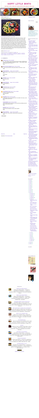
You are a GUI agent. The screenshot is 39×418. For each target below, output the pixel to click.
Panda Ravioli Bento (33, 225)
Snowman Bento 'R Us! (22, 343)
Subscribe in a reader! (31, 17)
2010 (30, 242)
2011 (30, 192)
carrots (19, 53)
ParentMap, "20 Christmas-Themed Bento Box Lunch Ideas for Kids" (32, 123)
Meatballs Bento (32, 219)
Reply (4, 68)
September (32, 197)
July (31, 232)
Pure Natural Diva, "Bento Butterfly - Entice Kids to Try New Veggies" (32, 110)
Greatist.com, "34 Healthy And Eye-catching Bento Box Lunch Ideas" (32, 159)
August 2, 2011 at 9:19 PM (16, 66)
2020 (30, 181)
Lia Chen (4, 60)
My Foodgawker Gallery (31, 162)
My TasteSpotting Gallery (32, 163)
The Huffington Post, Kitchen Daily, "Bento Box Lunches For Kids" (32, 68)
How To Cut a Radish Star (21, 313)
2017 (30, 184)
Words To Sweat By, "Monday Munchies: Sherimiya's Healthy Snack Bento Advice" (33, 107)
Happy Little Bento (19, 4)
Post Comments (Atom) (8, 135)
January (31, 240)
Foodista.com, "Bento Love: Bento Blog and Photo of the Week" (32, 126)
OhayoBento (5, 96)
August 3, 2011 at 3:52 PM (10, 107)
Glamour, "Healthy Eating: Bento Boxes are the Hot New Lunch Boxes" (33, 72)
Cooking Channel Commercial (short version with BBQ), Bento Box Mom (32, 132)
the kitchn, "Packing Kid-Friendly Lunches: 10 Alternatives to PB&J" (32, 80)
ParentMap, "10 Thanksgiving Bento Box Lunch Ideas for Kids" (32, 118)
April (31, 236)
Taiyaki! (21, 325)
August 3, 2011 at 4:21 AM (11, 96)
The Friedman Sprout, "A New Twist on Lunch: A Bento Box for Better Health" (32, 104)
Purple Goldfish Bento (33, 202)
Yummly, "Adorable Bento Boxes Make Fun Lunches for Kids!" (33, 152)
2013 (30, 189)
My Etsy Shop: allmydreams (32, 164)
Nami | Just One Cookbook (7, 66)
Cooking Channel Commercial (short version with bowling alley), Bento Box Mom (32, 135)
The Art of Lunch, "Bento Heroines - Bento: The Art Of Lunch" (32, 98)
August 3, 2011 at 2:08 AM (14, 91)
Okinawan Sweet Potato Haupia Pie (21, 301)
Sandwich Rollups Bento (6, 18)
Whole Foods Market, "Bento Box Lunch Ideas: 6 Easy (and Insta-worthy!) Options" (32, 60)
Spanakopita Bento (33, 207)
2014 (30, 188)
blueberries (14, 53)
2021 (30, 180)
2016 (30, 185)
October (31, 196)
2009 (30, 243)
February (31, 239)
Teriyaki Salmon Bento (33, 227)
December (31, 193)
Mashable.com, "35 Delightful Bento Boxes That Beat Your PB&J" (32, 155)
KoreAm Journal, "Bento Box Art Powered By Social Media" (32, 75)
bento (5, 53)
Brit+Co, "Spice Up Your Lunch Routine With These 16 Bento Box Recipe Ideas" (33, 95)
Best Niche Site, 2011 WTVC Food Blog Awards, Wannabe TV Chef (33, 138)
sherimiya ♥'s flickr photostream (33, 161)
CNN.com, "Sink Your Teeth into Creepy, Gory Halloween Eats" (33, 65)
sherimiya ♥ (11, 36)
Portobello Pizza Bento (22, 331)
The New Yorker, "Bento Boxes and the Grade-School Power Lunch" (33, 46)
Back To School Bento (33, 206)
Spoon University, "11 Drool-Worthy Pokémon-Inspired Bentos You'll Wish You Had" (32, 92)
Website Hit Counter (19, 351)
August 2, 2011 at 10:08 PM (14, 82)
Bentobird (4, 107)
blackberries (9, 53)
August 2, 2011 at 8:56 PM (10, 60)
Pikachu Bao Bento (22, 338)
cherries (23, 53)
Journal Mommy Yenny (6, 91)
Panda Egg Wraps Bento (22, 288)
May (31, 235)
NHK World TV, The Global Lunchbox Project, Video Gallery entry (32, 53)
